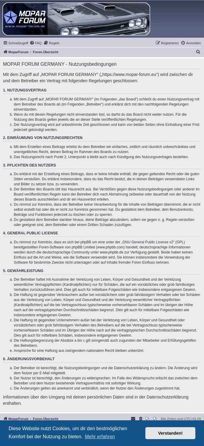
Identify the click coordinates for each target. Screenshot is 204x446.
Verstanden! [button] (170, 433)
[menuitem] (36, 43)
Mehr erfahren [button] (100, 436)
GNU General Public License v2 (148, 242)
